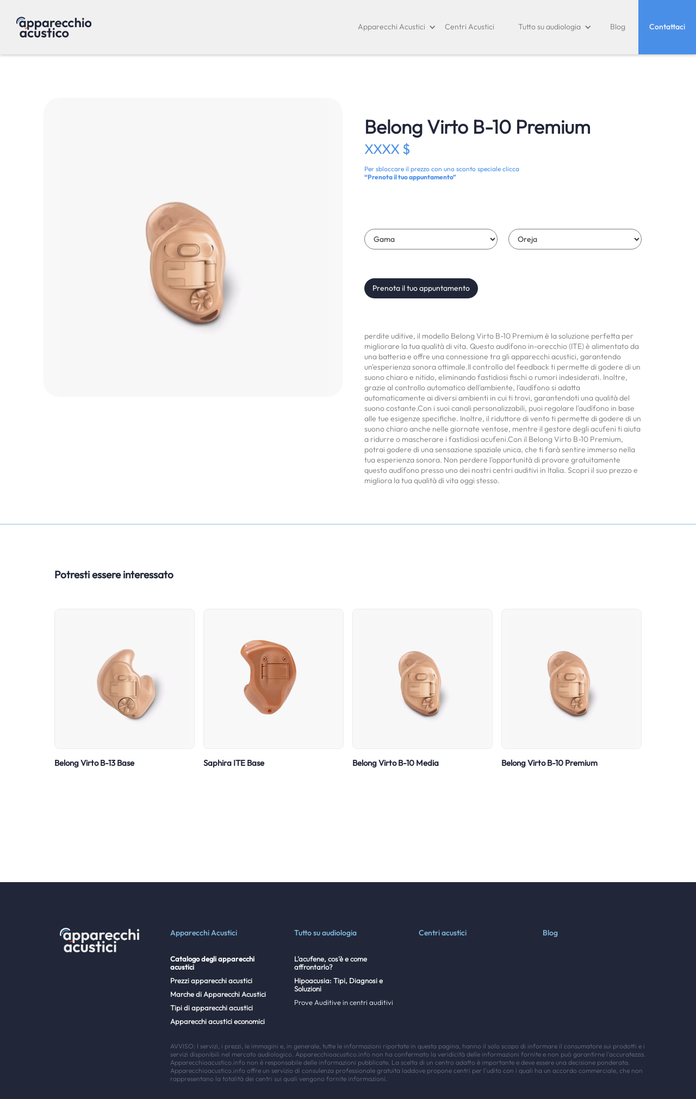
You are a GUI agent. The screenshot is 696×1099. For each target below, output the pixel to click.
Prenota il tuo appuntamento (421, 288)
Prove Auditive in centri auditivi (343, 1002)
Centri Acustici (469, 27)
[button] (397, 27)
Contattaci (667, 27)
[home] (53, 27)
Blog (617, 27)
